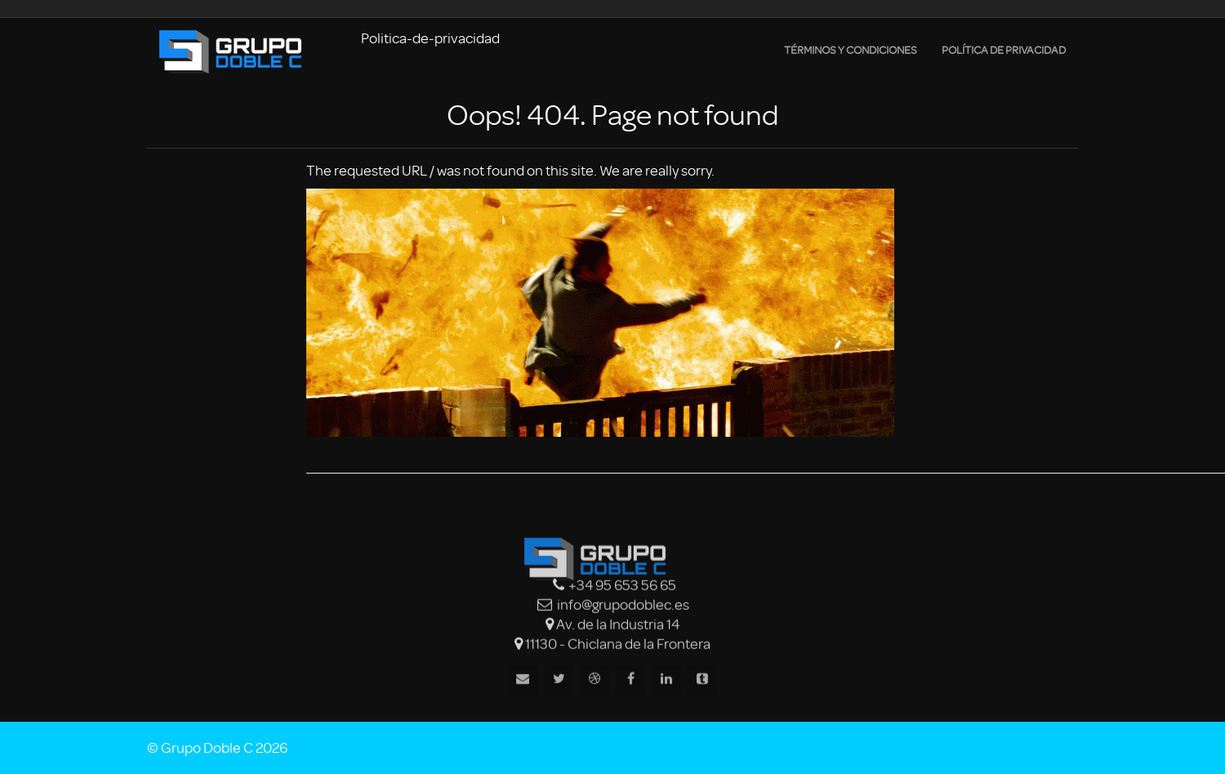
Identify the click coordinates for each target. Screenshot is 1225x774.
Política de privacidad (1004, 50)
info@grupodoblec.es (623, 606)
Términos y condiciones (850, 50)
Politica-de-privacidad (430, 38)
